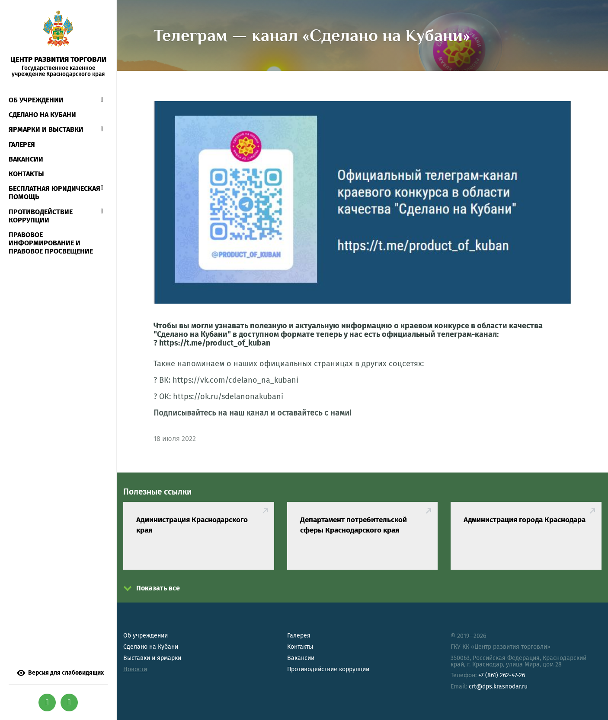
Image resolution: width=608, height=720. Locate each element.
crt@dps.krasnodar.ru (498, 686)
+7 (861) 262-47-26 (501, 675)
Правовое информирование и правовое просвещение (51, 243)
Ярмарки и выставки (46, 129)
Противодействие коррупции (41, 216)
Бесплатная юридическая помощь (54, 192)
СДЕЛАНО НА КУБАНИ (42, 115)
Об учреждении (36, 100)
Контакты (26, 174)
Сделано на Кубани (150, 646)
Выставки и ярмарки (152, 658)
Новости (135, 669)
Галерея (22, 144)
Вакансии (26, 159)
